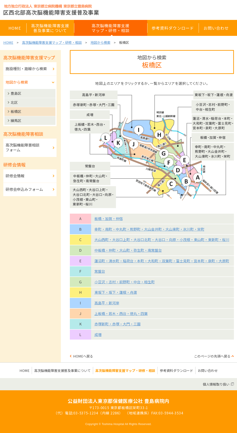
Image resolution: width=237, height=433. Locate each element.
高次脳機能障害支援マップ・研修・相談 (52, 42)
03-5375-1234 (85, 413)
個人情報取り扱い (216, 384)
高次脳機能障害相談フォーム (22, 147)
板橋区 (16, 111)
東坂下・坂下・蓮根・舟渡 (115, 292)
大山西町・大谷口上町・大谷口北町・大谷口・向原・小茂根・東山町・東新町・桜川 (161, 239)
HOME (8, 42)
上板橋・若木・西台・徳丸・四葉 (121, 313)
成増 (98, 334)
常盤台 (99, 271)
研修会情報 (15, 175)
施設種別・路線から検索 (26, 68)
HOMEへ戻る (83, 356)
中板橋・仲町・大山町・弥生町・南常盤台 (128, 250)
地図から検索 (100, 42)
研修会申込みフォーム (24, 189)
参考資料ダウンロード (176, 370)
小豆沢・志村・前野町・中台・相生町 (124, 281)
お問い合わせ (208, 370)
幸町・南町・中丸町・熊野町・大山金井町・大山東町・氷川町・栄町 (149, 229)
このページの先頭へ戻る (212, 356)
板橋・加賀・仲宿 (108, 218)
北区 (14, 102)
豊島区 (16, 93)
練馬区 (16, 120)
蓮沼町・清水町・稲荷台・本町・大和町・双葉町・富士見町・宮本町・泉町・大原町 (161, 260)
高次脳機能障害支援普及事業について (62, 370)
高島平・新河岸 (106, 302)
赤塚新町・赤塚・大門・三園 (117, 324)
